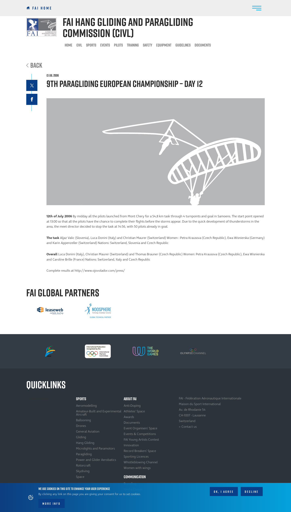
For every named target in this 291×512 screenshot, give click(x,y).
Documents (203, 45)
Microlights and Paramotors (95, 448)
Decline (252, 492)
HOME (68, 45)
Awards (129, 417)
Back (36, 65)
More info (51, 504)
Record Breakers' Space (140, 451)
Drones (81, 426)
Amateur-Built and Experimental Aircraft (98, 413)
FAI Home (42, 8)
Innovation (131, 445)
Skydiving (83, 471)
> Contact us (188, 426)
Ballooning (83, 420)
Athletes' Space (134, 411)
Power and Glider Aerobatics (96, 460)
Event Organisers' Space (140, 428)
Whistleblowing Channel (141, 462)
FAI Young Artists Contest (141, 439)
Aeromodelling (86, 405)
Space (80, 477)
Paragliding (84, 454)
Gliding (81, 437)
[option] (50, 311)
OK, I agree (224, 492)
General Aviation (87, 431)
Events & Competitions (140, 434)
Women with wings (137, 468)
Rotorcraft (83, 465)
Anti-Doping (132, 405)
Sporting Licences (136, 456)
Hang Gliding (85, 443)
